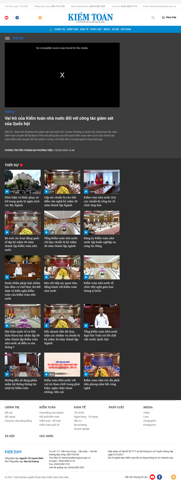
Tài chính (79, 412)
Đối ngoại (10, 416)
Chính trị (59, 29)
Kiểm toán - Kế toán (50, 420)
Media (107, 29)
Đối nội (9, 412)
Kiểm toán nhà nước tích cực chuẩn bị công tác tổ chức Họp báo (100, 201)
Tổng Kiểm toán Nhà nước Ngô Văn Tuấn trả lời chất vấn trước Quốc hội (101, 335)
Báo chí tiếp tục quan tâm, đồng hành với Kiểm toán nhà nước (61, 287)
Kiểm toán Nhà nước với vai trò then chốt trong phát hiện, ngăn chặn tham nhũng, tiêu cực (62, 386)
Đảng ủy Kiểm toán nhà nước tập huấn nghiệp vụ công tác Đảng (100, 242)
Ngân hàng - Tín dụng (86, 416)
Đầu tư (77, 420)
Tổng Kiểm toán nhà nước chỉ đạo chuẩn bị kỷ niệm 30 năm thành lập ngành (61, 242)
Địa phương (80, 424)
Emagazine (149, 424)
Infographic (149, 420)
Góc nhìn (126, 29)
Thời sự (18, 38)
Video (146, 412)
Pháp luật (96, 29)
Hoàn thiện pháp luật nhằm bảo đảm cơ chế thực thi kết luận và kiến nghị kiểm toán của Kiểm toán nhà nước (23, 291)
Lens (146, 416)
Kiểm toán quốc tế (49, 424)
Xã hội (115, 29)
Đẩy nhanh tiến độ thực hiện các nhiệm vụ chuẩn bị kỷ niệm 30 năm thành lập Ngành (62, 337)
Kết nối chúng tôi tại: (136, 477)
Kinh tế (84, 29)
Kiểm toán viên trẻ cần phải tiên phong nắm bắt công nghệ (101, 384)
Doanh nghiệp (81, 428)
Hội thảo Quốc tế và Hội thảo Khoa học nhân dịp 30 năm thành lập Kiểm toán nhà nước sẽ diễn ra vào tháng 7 (22, 339)
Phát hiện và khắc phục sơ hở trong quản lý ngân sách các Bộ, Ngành (22, 201)
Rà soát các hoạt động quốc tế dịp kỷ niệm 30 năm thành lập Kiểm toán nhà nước (22, 244)
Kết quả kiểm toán (49, 416)
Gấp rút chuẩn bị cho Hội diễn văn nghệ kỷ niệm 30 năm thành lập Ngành (61, 201)
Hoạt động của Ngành (51, 412)
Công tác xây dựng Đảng (18, 420)
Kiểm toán (72, 29)
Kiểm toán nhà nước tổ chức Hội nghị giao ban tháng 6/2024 (98, 287)
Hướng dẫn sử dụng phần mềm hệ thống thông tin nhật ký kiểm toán (21, 384)
